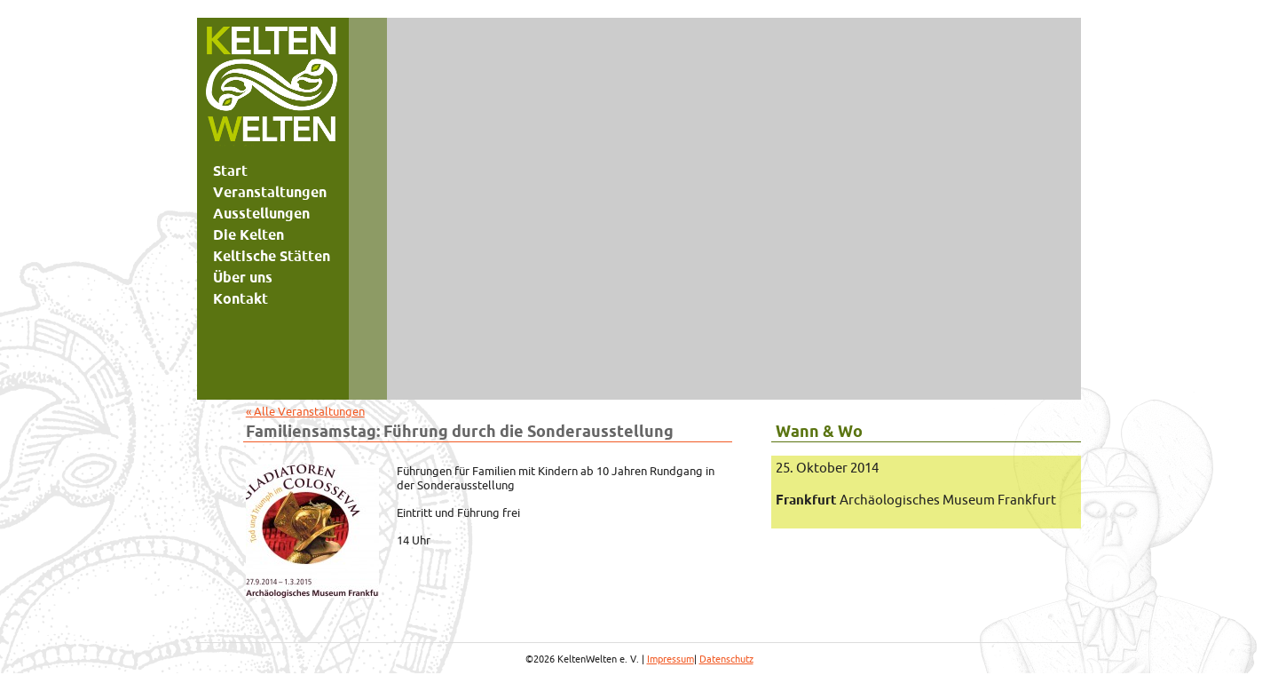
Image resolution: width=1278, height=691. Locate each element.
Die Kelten (248, 234)
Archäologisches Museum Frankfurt (916, 499)
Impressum (670, 659)
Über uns (242, 277)
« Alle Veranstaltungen (305, 411)
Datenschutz (726, 659)
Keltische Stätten (271, 256)
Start (230, 171)
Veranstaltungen (270, 192)
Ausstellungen (261, 213)
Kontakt (240, 298)
